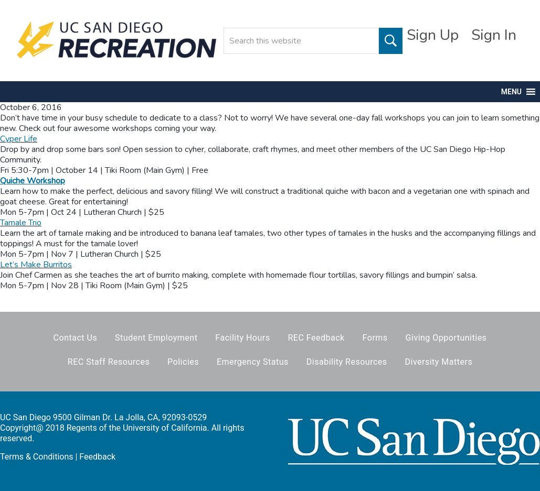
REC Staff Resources (109, 362)
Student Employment (156, 338)
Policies (183, 362)
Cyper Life (18, 139)
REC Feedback (316, 338)
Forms (375, 338)
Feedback (97, 457)
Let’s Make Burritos (36, 264)
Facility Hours (242, 338)
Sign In (493, 35)
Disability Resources (346, 362)
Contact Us (76, 338)
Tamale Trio (20, 222)
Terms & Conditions (36, 457)
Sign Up (433, 35)
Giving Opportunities (446, 338)
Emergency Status (253, 362)
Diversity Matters (439, 362)
